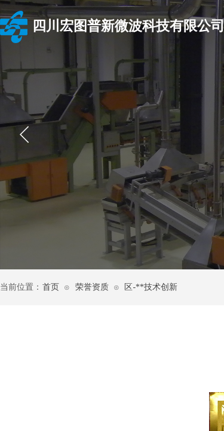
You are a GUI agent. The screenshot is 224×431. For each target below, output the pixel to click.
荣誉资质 (92, 287)
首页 (50, 287)
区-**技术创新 (150, 287)
